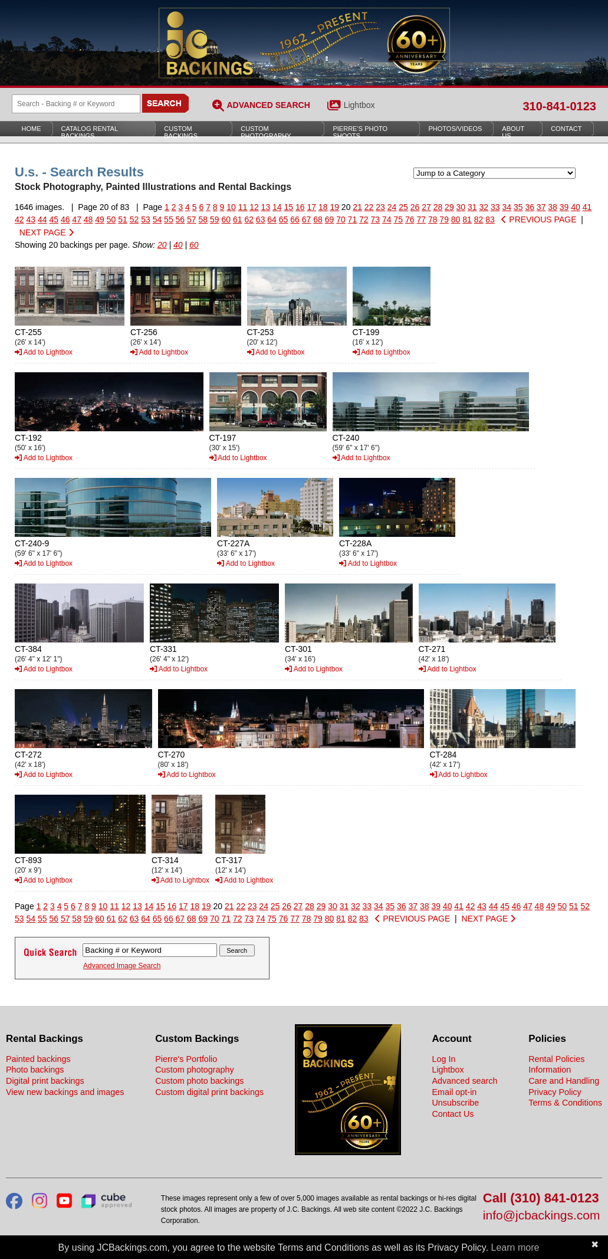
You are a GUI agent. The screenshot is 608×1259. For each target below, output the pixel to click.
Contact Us (453, 1114)
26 (415, 207)
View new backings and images (65, 1092)
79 (444, 219)
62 (249, 219)
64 (272, 219)
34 (506, 207)
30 (461, 207)
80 (456, 219)
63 (260, 219)
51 (122, 219)
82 (479, 219)
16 (300, 207)
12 (254, 207)
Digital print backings (45, 1081)
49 (99, 219)
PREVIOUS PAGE (538, 219)
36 (529, 207)
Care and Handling (563, 1081)
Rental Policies (556, 1059)
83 (490, 219)
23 (380, 207)
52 (134, 219)
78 (433, 219)
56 (180, 219)
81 (467, 219)
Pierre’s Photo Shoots (360, 132)
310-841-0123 (559, 106)
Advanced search (464, 1081)
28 (438, 207)
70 (341, 219)
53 (145, 219)
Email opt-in (454, 1092)
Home (31, 128)
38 (552, 207)
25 (403, 207)
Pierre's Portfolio (186, 1059)
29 (449, 207)
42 (19, 219)
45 (53, 219)
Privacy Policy (554, 1092)
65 (283, 219)
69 (329, 219)
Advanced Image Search (121, 966)
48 (88, 219)
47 (76, 219)
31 (472, 207)
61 (237, 219)
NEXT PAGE (46, 232)
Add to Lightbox (44, 352)
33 (495, 207)
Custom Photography (266, 132)
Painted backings (38, 1059)
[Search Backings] (76, 103)
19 (334, 207)
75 (398, 219)
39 (564, 207)
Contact (566, 128)
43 (30, 219)
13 (266, 207)
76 (410, 219)
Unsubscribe (455, 1102)
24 (392, 207)
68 (318, 219)
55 (168, 219)
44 (42, 219)
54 (157, 219)
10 (231, 207)
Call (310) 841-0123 (541, 1198)
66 (295, 219)
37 (541, 207)
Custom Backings (181, 132)
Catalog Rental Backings (90, 132)
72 (364, 219)
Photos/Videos (455, 128)
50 (111, 219)
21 (357, 207)
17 (311, 207)
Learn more (515, 1247)
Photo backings (35, 1069)
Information (549, 1069)
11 (243, 207)
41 (587, 207)
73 (375, 219)
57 (191, 219)
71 (352, 219)
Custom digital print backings (209, 1092)
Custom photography (194, 1069)
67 (306, 219)
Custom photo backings (199, 1081)
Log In (443, 1059)
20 (162, 245)
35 (518, 207)
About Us (513, 132)
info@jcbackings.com (541, 1215)
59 (214, 219)
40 (575, 207)
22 (369, 207)
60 (226, 219)
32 (484, 207)
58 (203, 219)
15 (289, 207)
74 (387, 219)
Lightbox (359, 105)
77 (421, 219)
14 (277, 207)
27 (426, 207)
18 (323, 207)
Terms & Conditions (565, 1102)
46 (65, 219)
